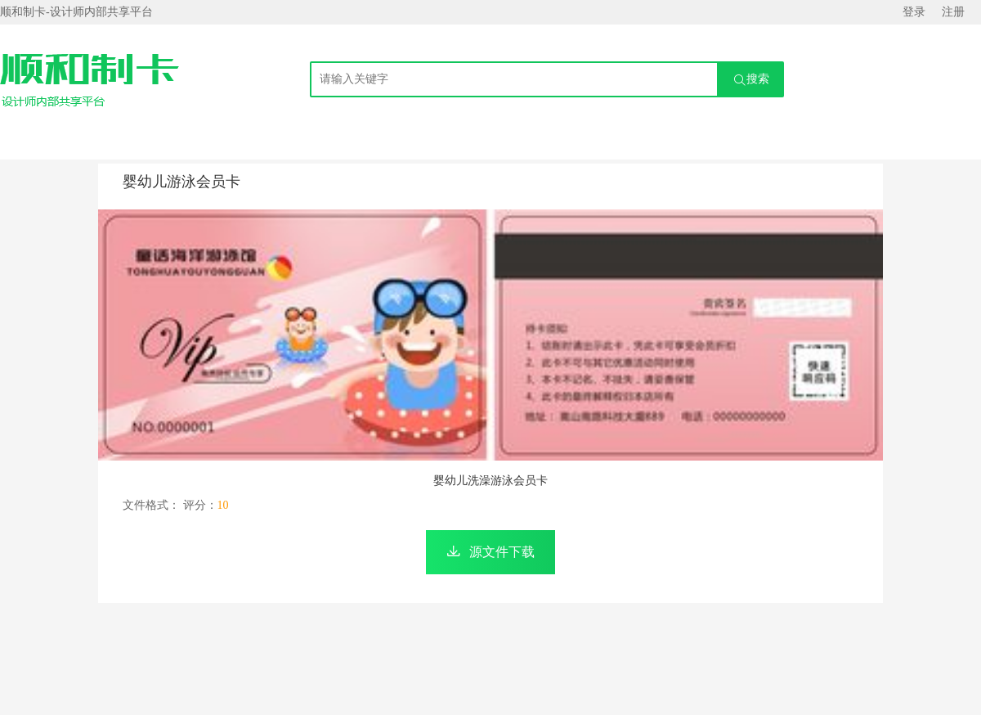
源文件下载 (502, 552)
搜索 (751, 80)
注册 (953, 12)
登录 (914, 12)
